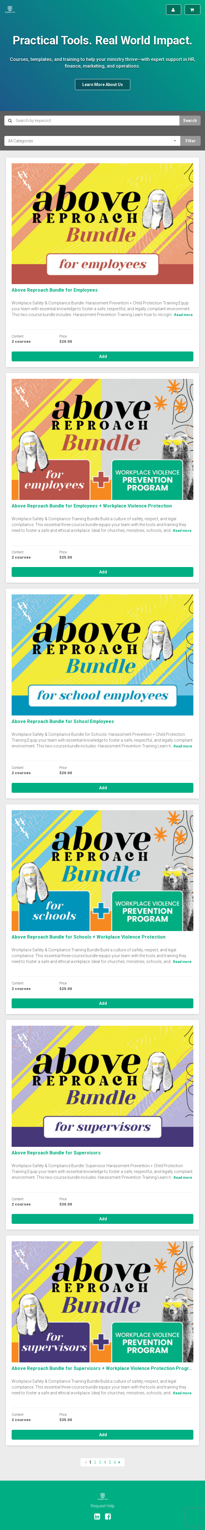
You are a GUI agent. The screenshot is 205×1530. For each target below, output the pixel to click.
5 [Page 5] (110, 1462)
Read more (183, 315)
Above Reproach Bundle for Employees (55, 290)
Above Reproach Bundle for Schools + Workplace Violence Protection (88, 937)
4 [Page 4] (105, 1462)
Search (190, 120)
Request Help (103, 1506)
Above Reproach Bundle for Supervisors (56, 1153)
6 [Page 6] (115, 1462)
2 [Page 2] (95, 1462)
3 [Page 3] (100, 1462)
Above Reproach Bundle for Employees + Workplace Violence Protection (92, 506)
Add (102, 356)
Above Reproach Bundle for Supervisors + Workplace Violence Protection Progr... (102, 1368)
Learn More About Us (102, 84)
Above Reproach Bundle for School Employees (63, 721)
